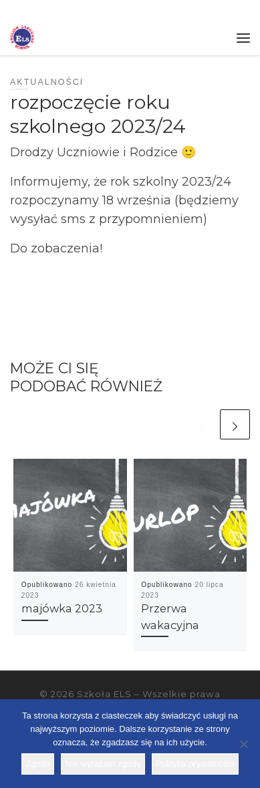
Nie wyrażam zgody (102, 764)
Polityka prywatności (195, 764)
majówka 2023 (61, 608)
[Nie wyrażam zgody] (243, 744)
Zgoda (37, 764)
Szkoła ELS (104, 693)
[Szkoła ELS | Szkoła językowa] (22, 36)
